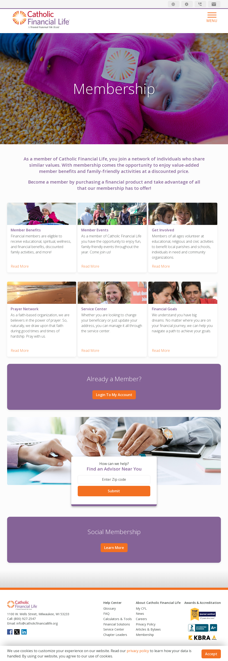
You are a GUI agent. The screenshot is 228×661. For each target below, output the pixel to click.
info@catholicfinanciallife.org (37, 619)
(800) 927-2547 (24, 615)
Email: (11, 619)
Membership (145, 630)
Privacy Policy (145, 620)
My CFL (141, 604)
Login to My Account (114, 390)
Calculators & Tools (117, 615)
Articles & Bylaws (148, 625)
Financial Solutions (116, 620)
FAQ (106, 609)
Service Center (113, 625)
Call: (10, 615)
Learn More (114, 543)
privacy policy (138, 650)
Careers (141, 615)
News (140, 609)
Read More (20, 264)
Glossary (109, 604)
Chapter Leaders (115, 630)
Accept (211, 653)
